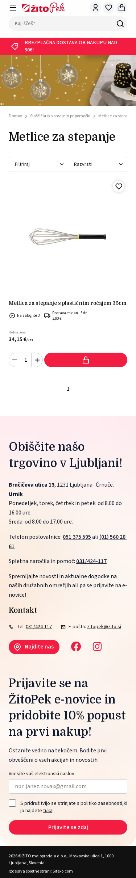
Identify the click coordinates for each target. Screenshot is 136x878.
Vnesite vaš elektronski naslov (41, 773)
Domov (15, 116)
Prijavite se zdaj (68, 827)
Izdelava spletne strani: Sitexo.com (41, 871)
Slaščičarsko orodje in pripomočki (60, 116)
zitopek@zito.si (104, 626)
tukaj (48, 810)
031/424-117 (91, 561)
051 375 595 (77, 537)
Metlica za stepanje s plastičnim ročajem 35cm (68, 303)
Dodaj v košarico (85, 360)
